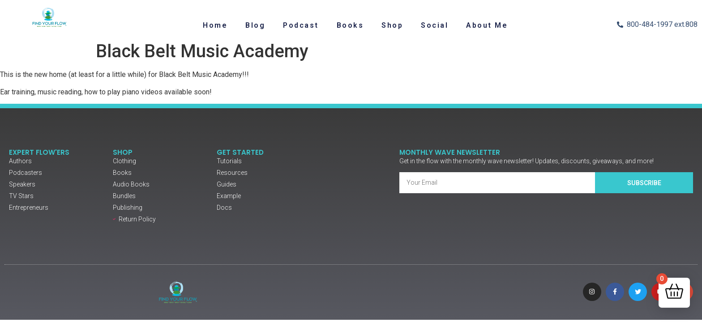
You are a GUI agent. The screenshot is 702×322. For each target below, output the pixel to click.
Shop (392, 25)
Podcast (301, 25)
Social (434, 25)
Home (215, 25)
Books (350, 25)
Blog (255, 25)
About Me (487, 25)
